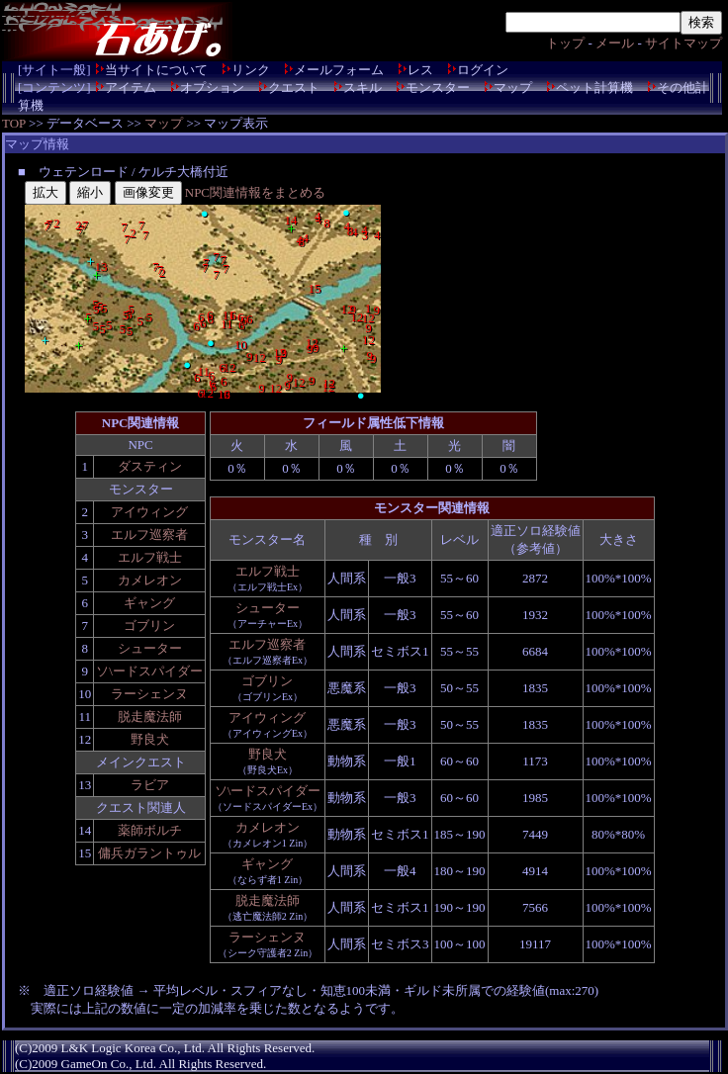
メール (614, 43)
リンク (250, 69)
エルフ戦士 (150, 557)
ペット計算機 (594, 87)
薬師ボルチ (150, 830)
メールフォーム (339, 69)
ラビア (150, 784)
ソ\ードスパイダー (149, 671)
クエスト (293, 87)
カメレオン (150, 580)
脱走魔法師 (150, 716)
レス (420, 69)
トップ (565, 43)
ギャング (149, 602)
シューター (150, 648)
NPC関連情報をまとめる (255, 192)
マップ (513, 87)
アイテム (130, 87)
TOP (14, 123)
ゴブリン (149, 625)
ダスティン (150, 466)
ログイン (482, 69)
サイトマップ (683, 43)
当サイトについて (156, 69)
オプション (212, 87)
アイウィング (149, 511)
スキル (362, 87)
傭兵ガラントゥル (149, 853)
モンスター (438, 87)
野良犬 (150, 739)
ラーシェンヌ (149, 693)
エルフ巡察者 (149, 534)
